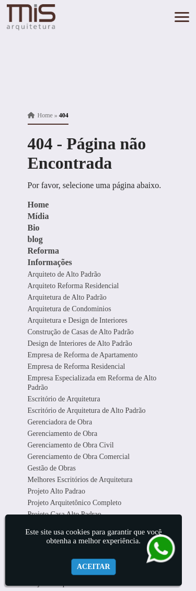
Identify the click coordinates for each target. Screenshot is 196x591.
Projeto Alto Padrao (56, 491)
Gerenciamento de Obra (63, 433)
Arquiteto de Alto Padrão (64, 274)
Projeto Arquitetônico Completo (75, 503)
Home (38, 204)
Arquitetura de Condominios (69, 309)
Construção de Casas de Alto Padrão (81, 332)
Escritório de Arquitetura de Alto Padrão (87, 410)
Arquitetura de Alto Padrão (67, 297)
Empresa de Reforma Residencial (76, 366)
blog (35, 239)
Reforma (43, 250)
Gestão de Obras (52, 468)
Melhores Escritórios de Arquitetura (80, 480)
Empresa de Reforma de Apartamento (83, 355)
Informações (50, 262)
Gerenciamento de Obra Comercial (79, 457)
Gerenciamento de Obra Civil (71, 445)
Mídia (38, 216)
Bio (34, 227)
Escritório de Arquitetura (64, 399)
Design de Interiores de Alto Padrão (80, 343)
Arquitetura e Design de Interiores (78, 320)
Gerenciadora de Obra (60, 422)
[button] (182, 17)
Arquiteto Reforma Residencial (73, 286)
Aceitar (93, 567)
